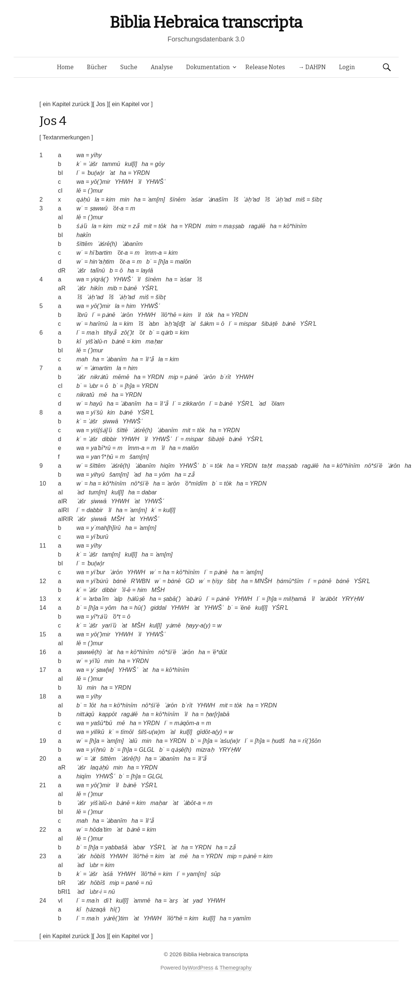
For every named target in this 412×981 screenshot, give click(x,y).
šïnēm (178, 199)
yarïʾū (109, 625)
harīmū (99, 324)
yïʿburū (99, 537)
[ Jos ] (101, 104)
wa (80, 155)
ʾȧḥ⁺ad (251, 199)
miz (121, 226)
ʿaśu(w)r (229, 741)
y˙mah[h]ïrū (106, 528)
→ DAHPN (312, 67)
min (125, 199)
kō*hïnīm (295, 226)
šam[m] (139, 457)
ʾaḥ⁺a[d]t (174, 324)
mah (82, 359)
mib (112, 288)
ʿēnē (245, 608)
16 (43, 652)
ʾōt (141, 332)
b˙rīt (225, 377)
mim (211, 226)
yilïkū (97, 732)
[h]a (163, 261)
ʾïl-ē (125, 590)
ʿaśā (107, 874)
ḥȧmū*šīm (290, 581)
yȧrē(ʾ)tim (116, 918)
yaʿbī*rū (101, 448)
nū (149, 883)
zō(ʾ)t (127, 332)
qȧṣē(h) (181, 750)
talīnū (97, 270)
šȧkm (207, 324)
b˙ (148, 261)
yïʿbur (98, 572)
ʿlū (79, 687)
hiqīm (167, 466)
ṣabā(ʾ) (172, 599)
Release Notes (265, 67)
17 (43, 670)
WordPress (200, 968)
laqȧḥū (99, 767)
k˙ (79, 164)
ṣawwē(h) (89, 652)
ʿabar (138, 847)
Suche (128, 67)
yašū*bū (101, 723)
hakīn (84, 235)
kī (79, 341)
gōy (160, 164)
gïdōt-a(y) (209, 732)
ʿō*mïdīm (196, 483)
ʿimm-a (152, 253)
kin (111, 412)
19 (43, 741)
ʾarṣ (173, 900)
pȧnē (108, 315)
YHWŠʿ (155, 182)
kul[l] (131, 164)
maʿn (93, 332)
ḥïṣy (217, 581)
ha (145, 164)
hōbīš (97, 856)
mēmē (121, 377)
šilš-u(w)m (151, 732)
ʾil (139, 182)
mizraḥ (205, 750)
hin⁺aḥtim (102, 261)
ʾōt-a (118, 208)
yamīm (242, 918)
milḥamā (295, 599)
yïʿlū (95, 661)
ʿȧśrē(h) (107, 244)
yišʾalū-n (96, 341)
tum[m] (98, 492)
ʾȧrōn (126, 315)
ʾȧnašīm (218, 199)
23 (43, 856)
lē (79, 190)
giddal (159, 608)
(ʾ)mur (95, 190)
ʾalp (117, 599)
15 (43, 634)
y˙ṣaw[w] (102, 670)
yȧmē (173, 625)
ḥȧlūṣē (136, 599)
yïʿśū (97, 412)
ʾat (112, 173)
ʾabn (153, 324)
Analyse (162, 67)
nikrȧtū (99, 377)
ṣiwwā (110, 421)
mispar (248, 324)
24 (43, 900)
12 (43, 581)
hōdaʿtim (101, 829)
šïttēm (85, 244)
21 (43, 785)
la (97, 199)
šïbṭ (317, 199)
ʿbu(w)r (95, 173)
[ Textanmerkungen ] (66, 137)
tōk (162, 226)
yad (197, 900)
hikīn (96, 288)
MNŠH (263, 581)
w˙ (80, 208)
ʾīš (235, 199)
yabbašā (116, 847)
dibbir (109, 439)
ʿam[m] (156, 199)
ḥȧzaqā (95, 909)
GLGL (146, 750)
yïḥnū (98, 750)
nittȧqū (85, 714)
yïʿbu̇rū (99, 581)
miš (300, 199)
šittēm (108, 758)
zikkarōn (193, 403)
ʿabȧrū (193, 599)
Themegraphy (235, 968)
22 (43, 829)
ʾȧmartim (101, 368)
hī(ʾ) (115, 909)
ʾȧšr (92, 164)
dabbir (95, 510)
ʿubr (93, 386)
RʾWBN (140, 581)
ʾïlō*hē (168, 315)
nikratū (85, 395)
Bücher (97, 67)
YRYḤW (353, 599)
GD (189, 581)
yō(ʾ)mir (100, 182)
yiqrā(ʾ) (99, 279)
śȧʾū (82, 226)
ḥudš (278, 741)
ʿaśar (196, 199)
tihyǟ (110, 332)
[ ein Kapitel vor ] (130, 104)
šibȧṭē (269, 324)
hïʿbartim (101, 253)
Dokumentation (208, 67)
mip (173, 377)
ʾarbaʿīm (98, 599)
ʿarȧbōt (328, 599)
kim (110, 199)
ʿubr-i (95, 892)
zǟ (136, 226)
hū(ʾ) (140, 608)
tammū (111, 164)
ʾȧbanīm (132, 244)
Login (347, 67)
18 (43, 696)
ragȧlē (257, 226)
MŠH (117, 519)
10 (43, 483)
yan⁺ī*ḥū (102, 457)
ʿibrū (82, 315)
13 (43, 599)
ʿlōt (92, 705)
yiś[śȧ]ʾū (101, 430)
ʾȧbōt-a (192, 803)
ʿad (262, 403)
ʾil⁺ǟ (149, 359)
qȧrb (167, 332)
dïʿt (107, 900)
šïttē (122, 430)
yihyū (97, 474)
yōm (164, 474)
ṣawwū (99, 208)
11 (43, 545)
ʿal (192, 324)
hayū (96, 403)
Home (65, 67)
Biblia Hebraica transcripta (206, 22)
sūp (216, 874)
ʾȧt (93, 758)
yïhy (96, 155)
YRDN (141, 173)
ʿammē (141, 900)
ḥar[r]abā (217, 714)
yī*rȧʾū (99, 616)
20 (43, 758)
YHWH (124, 182)
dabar (149, 492)
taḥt (267, 466)
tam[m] (111, 554)
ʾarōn (173, 483)
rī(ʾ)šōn (312, 741)
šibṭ (232, 581)
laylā (147, 270)
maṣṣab (234, 226)
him (131, 306)
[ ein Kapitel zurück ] (66, 104)
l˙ (78, 173)
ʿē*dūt (219, 652)
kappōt (108, 714)
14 (43, 608)
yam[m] (196, 874)
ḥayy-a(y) (198, 625)
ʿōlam (278, 403)
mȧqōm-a (187, 723)
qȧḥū (83, 199)
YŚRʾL (149, 288)
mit (147, 226)
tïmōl (127, 732)
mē (103, 395)
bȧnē (130, 288)
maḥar (154, 341)
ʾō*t (116, 616)
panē (132, 883)
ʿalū (132, 741)
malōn (183, 261)
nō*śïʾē (373, 466)
